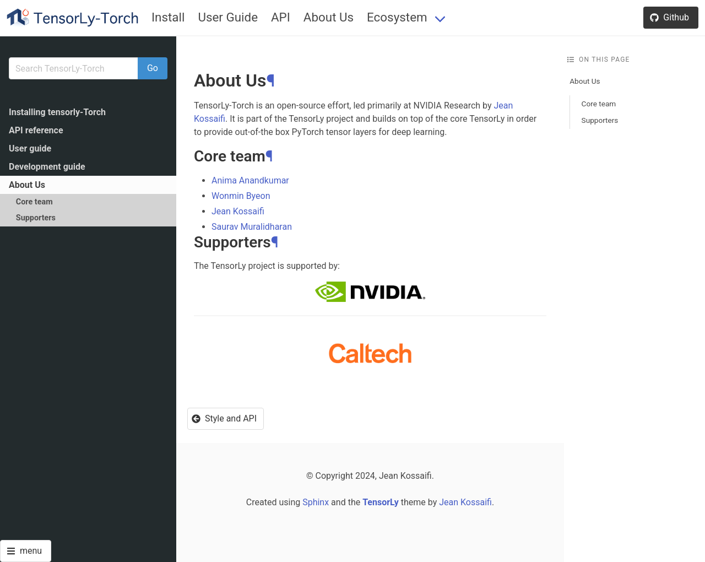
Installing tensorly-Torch (57, 112)
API (280, 17)
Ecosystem (397, 17)
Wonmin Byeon (241, 196)
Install (168, 17)
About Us (328, 17)
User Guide (228, 17)
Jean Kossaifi (238, 211)
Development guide (47, 166)
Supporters (36, 218)
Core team (34, 202)
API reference (36, 130)
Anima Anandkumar (250, 180)
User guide (30, 148)
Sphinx (315, 502)
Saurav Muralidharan (252, 226)
